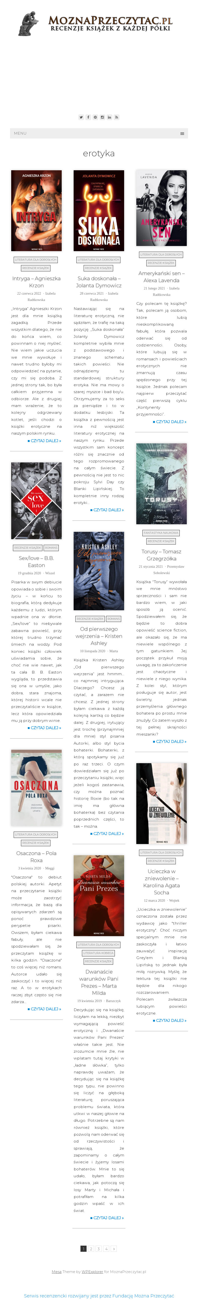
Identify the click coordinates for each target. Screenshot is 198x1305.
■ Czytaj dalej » (44, 441)
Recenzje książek (35, 268)
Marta (113, 651)
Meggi (50, 868)
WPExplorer (92, 1272)
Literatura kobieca (98, 953)
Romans (51, 547)
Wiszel (50, 573)
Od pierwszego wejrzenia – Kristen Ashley (99, 636)
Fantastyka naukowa (161, 533)
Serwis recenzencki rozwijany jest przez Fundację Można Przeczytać (99, 1296)
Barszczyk (113, 1001)
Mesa (56, 1272)
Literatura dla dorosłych (35, 259)
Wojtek (174, 900)
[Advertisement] (99, 74)
